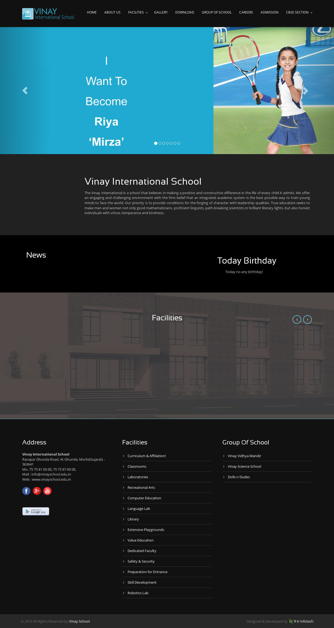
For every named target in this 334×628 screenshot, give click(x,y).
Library (133, 519)
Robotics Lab (138, 592)
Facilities (136, 12)
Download (184, 12)
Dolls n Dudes (239, 476)
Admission (269, 12)
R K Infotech (301, 621)
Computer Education (144, 498)
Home (92, 12)
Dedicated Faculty (142, 550)
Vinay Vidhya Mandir (244, 455)
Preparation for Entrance (147, 571)
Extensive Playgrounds (146, 529)
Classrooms (137, 466)
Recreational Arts (141, 487)
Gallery (161, 12)
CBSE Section (297, 12)
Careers (246, 12)
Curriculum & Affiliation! (147, 455)
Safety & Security (141, 561)
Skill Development (142, 582)
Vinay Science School (244, 466)
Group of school (217, 12)
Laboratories (138, 476)
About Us (112, 12)
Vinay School (79, 621)
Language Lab (139, 508)
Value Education (141, 540)
